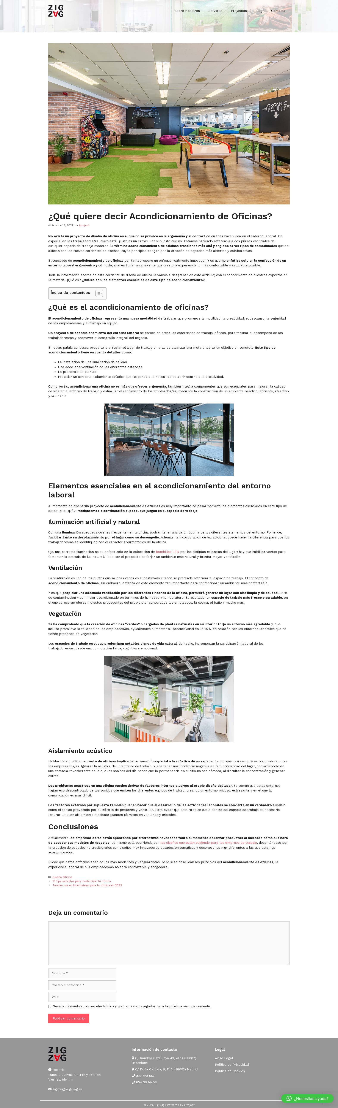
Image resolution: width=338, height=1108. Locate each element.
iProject (189, 1104)
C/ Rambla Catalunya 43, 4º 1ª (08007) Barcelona (164, 1060)
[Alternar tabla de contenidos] (97, 293)
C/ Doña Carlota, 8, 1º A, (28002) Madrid (165, 1069)
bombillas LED (167, 552)
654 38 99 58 (144, 1082)
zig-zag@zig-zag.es (65, 1089)
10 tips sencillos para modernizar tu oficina (82, 881)
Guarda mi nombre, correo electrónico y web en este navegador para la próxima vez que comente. (132, 1006)
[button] (307, 1098)
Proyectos (239, 11)
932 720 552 (143, 1076)
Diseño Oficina (62, 877)
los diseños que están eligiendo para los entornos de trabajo (208, 843)
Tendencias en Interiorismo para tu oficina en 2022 (87, 885)
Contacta (278, 11)
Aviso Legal (224, 1058)
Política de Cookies (230, 1071)
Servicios (215, 11)
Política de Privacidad (232, 1065)
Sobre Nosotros (187, 11)
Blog (259, 11)
